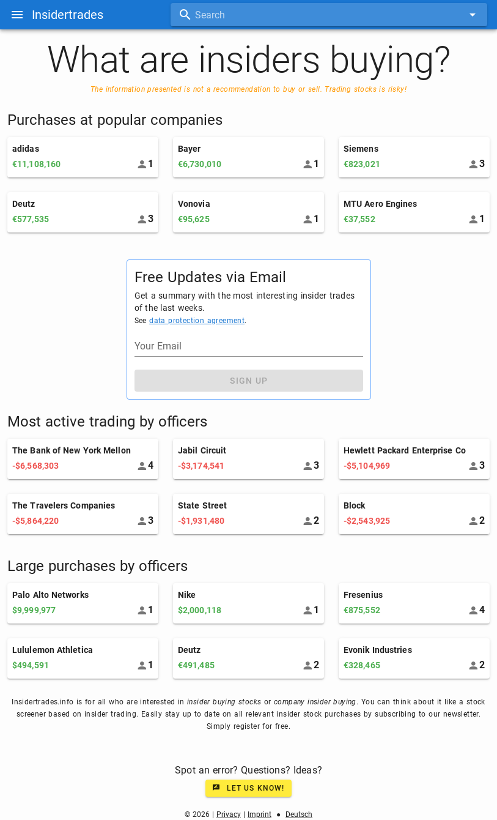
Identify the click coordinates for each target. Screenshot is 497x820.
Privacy (228, 814)
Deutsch (298, 814)
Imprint (259, 814)
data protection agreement (197, 320)
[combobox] (329, 14)
